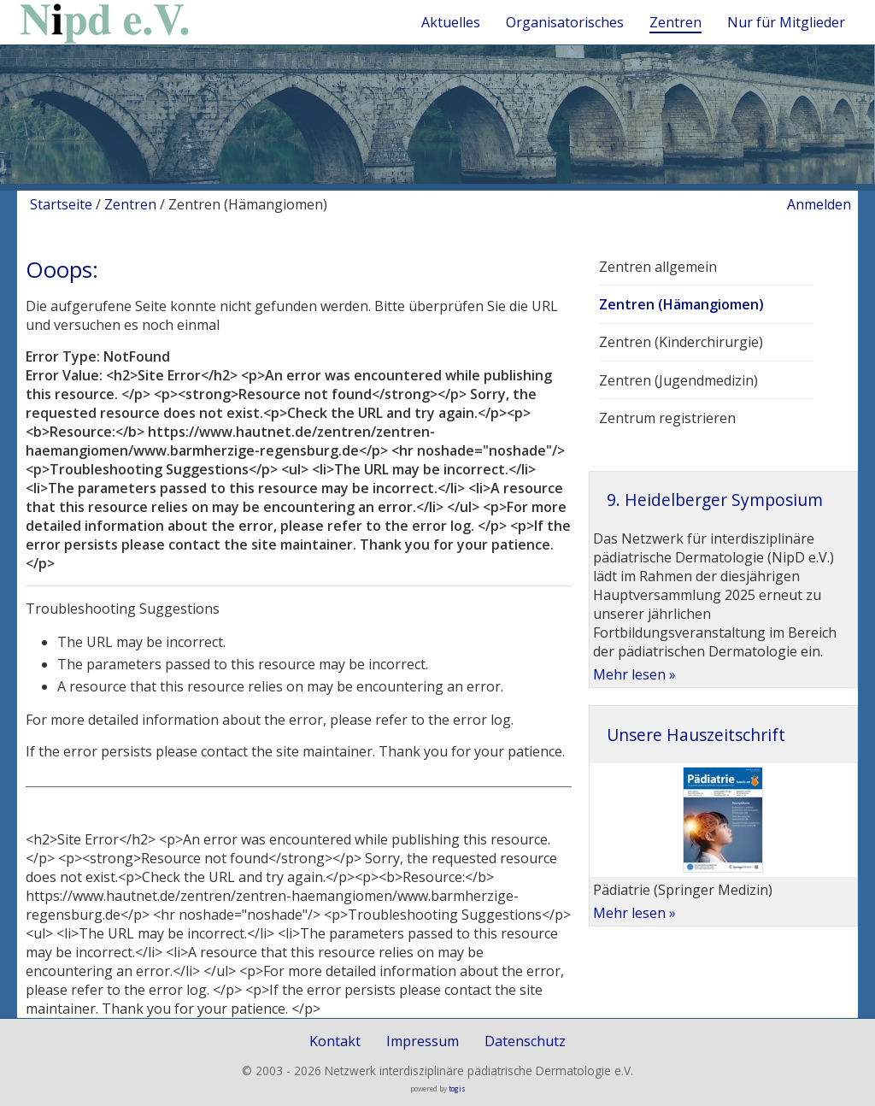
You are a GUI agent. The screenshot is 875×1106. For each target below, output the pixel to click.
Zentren (130, 204)
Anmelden (819, 204)
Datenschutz (525, 1041)
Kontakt (335, 1041)
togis (457, 1088)
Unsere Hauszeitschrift (696, 734)
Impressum (422, 1041)
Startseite (61, 204)
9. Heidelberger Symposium (715, 499)
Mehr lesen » (634, 674)
